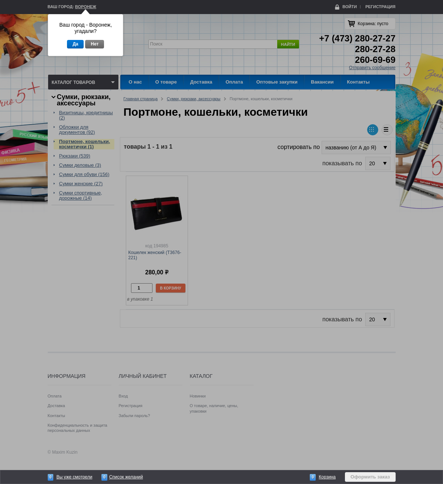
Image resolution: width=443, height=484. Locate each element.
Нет (94, 44)
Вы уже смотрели (74, 477)
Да (75, 44)
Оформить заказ (370, 477)
